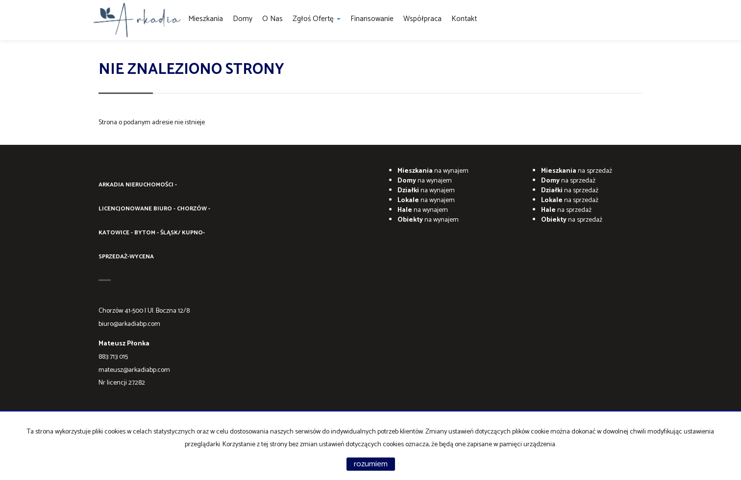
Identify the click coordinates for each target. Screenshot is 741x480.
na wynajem (433, 171)
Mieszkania (205, 19)
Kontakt (464, 19)
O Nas (272, 19)
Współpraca (422, 19)
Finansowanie (372, 19)
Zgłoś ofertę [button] (317, 19)
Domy (242, 19)
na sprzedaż (576, 171)
